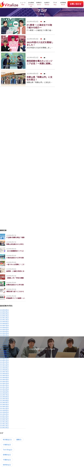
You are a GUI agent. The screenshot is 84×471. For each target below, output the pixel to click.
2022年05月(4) (4, 399)
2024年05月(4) (4, 352)
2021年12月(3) (4, 408)
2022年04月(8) (4, 400)
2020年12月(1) (4, 416)
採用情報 (63, 3)
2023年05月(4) (4, 375)
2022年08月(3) (4, 393)
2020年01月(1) (4, 420)
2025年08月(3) (4, 323)
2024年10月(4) (4, 343)
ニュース (22, 3)
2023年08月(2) (4, 370)
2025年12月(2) (4, 318)
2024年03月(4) (4, 356)
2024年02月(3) (4, 358)
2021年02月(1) (4, 414)
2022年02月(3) (4, 404)
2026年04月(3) (4, 310)
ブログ (55, 3)
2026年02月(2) (4, 314)
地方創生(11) (7, 439)
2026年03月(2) (4, 312)
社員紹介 (47, 3)
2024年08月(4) (4, 347)
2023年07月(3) (4, 372)
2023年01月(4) (4, 383)
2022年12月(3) (4, 385)
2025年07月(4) (4, 325)
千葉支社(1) (7, 460)
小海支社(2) (7, 444)
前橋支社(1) (7, 455)
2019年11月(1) (4, 424)
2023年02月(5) (4, 381)
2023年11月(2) (4, 364)
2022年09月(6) (4, 391)
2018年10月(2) (4, 427)
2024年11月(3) (4, 341)
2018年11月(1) (4, 426)
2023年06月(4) (4, 374)
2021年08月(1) (4, 410)
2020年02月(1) (4, 418)
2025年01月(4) (4, 337)
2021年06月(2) (4, 412)
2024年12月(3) (4, 339)
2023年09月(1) (4, 368)
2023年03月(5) (4, 379)
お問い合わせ (75, 3)
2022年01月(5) (4, 406)
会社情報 (31, 4)
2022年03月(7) (4, 402)
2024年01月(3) (4, 360)
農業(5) (18, 439)
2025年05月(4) (4, 329)
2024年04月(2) (4, 354)
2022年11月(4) (4, 387)
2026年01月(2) (4, 316)
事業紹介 (39, 3)
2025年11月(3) (4, 320)
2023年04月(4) (4, 377)
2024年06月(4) (4, 350)
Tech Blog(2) (7, 450)
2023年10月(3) (4, 366)
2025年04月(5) (4, 331)
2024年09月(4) (4, 345)
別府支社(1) (7, 465)
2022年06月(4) (4, 397)
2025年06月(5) (4, 327)
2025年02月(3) (4, 335)
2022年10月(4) (4, 389)
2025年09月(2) (4, 321)
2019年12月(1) (4, 422)
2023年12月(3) (4, 362)
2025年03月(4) (4, 333)
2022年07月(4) (4, 395)
